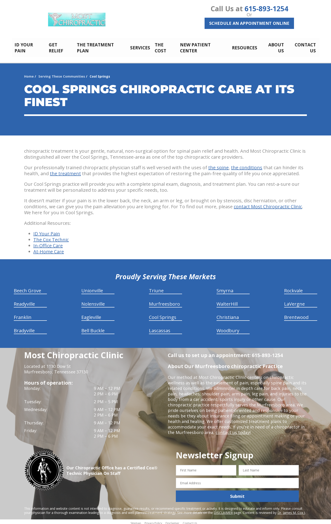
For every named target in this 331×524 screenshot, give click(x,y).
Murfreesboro (164, 301)
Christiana (228, 315)
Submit (237, 493)
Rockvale (293, 288)
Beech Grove (27, 288)
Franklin (22, 315)
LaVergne (294, 301)
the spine (218, 165)
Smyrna (225, 288)
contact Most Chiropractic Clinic (268, 204)
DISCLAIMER (223, 510)
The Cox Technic (51, 237)
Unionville (92, 288)
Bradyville (24, 328)
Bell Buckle (93, 328)
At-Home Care (48, 249)
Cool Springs (162, 315)
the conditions (246, 165)
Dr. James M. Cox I (291, 510)
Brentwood (296, 315)
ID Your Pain (46, 231)
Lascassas (159, 328)
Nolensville (93, 301)
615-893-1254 (266, 8)
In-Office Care (48, 243)
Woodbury (228, 328)
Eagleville (91, 315)
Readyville (24, 301)
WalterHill (227, 301)
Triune (156, 288)
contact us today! (233, 430)
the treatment (65, 171)
